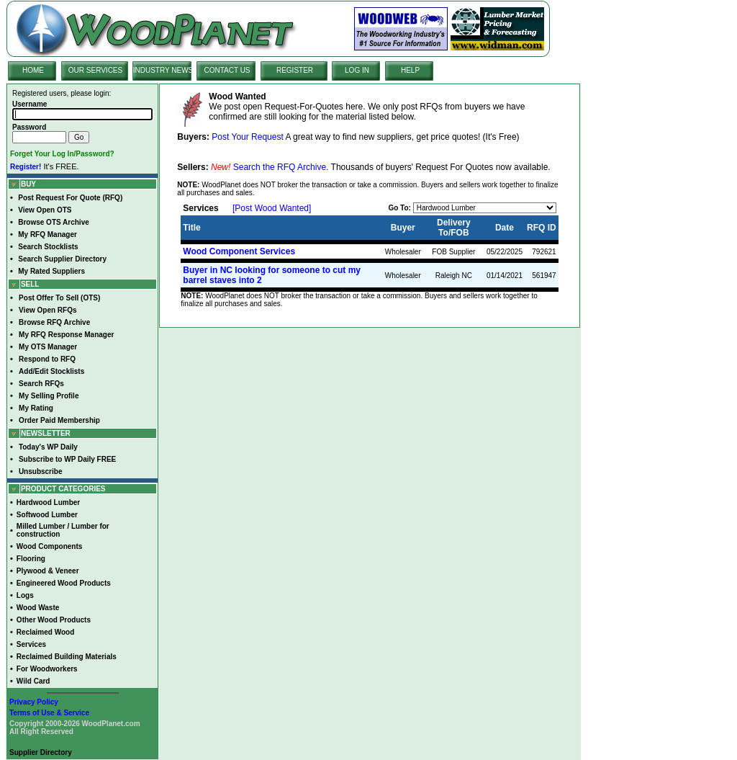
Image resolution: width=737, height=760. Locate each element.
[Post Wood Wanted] (271, 208)
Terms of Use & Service (49, 713)
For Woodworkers (47, 669)
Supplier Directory (40, 752)
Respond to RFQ (47, 359)
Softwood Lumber (47, 515)
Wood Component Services (239, 251)
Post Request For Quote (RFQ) (70, 198)
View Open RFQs (47, 310)
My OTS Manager (48, 347)
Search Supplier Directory (62, 259)
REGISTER (294, 70)
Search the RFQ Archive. (281, 167)
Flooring (31, 559)
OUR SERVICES (95, 70)
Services (31, 644)
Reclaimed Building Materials (67, 657)
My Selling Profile (48, 396)
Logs (25, 595)
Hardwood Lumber (48, 502)
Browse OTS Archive (53, 222)
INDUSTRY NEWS (163, 70)
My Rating (36, 408)
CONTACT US (227, 70)
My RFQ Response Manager (66, 335)
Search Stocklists (48, 247)
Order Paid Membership (59, 420)
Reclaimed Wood (45, 632)
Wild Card (33, 681)
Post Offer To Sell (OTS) (59, 298)
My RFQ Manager (47, 234)
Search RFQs (41, 384)
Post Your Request (247, 137)
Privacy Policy (33, 702)
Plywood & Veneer (48, 571)
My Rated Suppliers (51, 271)
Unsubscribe (41, 471)
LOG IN (357, 70)
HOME (33, 70)
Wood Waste (38, 608)
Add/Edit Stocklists (51, 371)
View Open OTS (44, 210)
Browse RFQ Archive (54, 322)
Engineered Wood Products (64, 583)
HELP (410, 70)
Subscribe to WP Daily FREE (67, 459)
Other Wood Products (54, 620)
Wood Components (49, 546)
